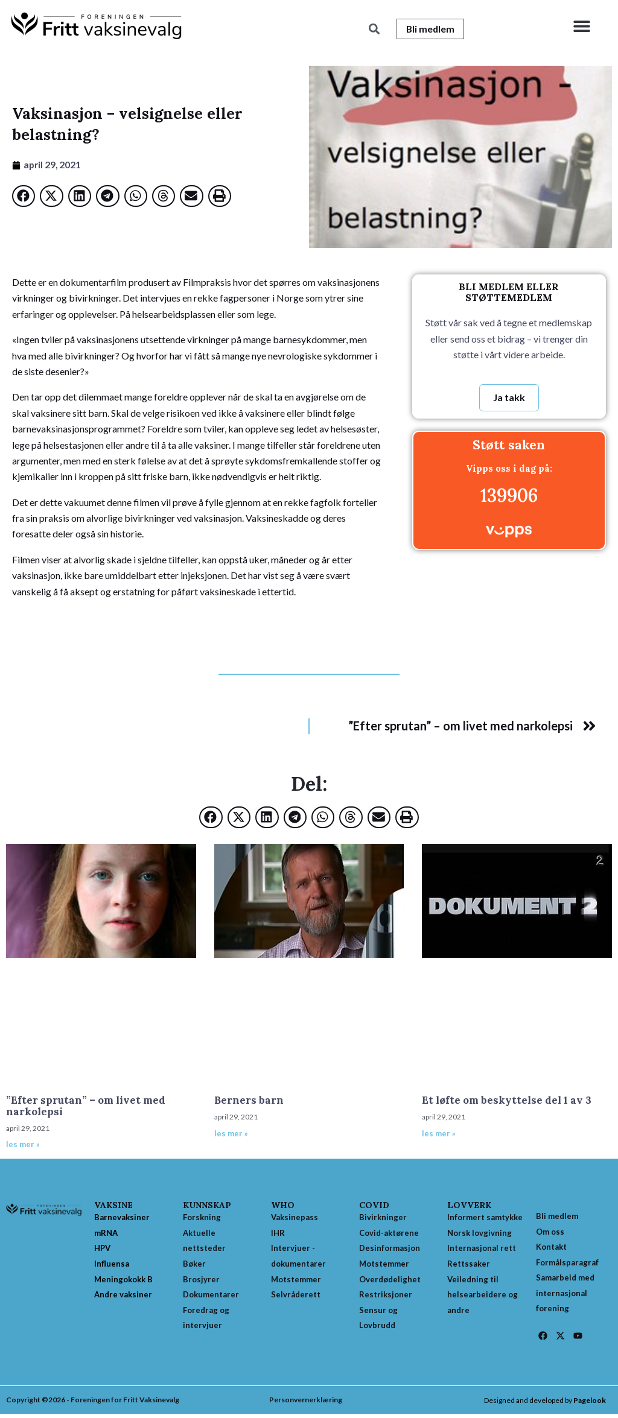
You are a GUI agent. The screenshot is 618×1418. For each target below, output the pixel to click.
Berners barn (249, 1100)
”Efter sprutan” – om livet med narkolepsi (85, 1106)
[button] (581, 25)
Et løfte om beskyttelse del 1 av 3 (506, 1100)
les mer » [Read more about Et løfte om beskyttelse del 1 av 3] (439, 1134)
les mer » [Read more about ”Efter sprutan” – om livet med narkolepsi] (23, 1145)
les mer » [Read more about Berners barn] (231, 1134)
